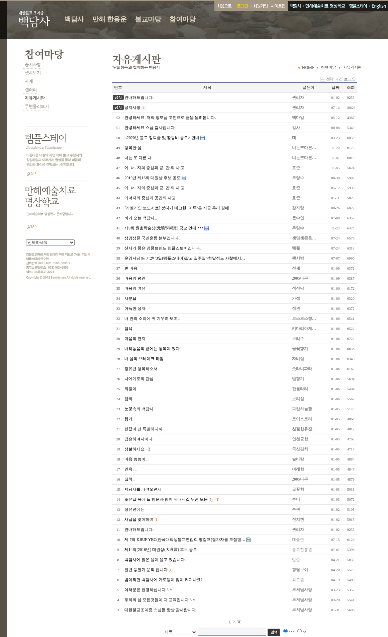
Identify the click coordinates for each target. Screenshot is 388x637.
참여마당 (182, 19)
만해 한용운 (109, 19)
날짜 (335, 87)
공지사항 (132, 107)
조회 (351, 87)
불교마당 (148, 19)
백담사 (74, 19)
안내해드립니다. (139, 97)
